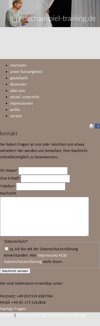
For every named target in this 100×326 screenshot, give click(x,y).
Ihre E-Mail (10, 179)
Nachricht (8, 193)
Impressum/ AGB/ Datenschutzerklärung (35, 259)
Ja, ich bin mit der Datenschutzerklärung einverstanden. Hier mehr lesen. (41, 255)
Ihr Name (9, 171)
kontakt (6, 315)
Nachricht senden (15, 271)
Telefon (8, 186)
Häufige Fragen (13, 309)
